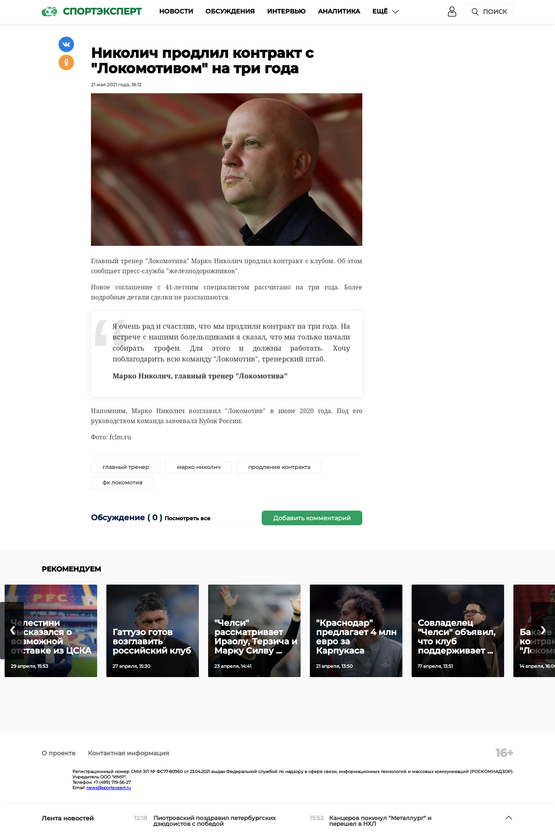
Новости (176, 11)
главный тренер (126, 467)
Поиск (489, 12)
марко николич (198, 467)
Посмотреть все (187, 518)
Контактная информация (128, 753)
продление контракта (279, 467)
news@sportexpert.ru (108, 787)
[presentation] (12, 630)
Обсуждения (230, 11)
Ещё (386, 11)
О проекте (59, 753)
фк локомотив (123, 482)
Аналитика (339, 11)
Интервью (286, 11)
